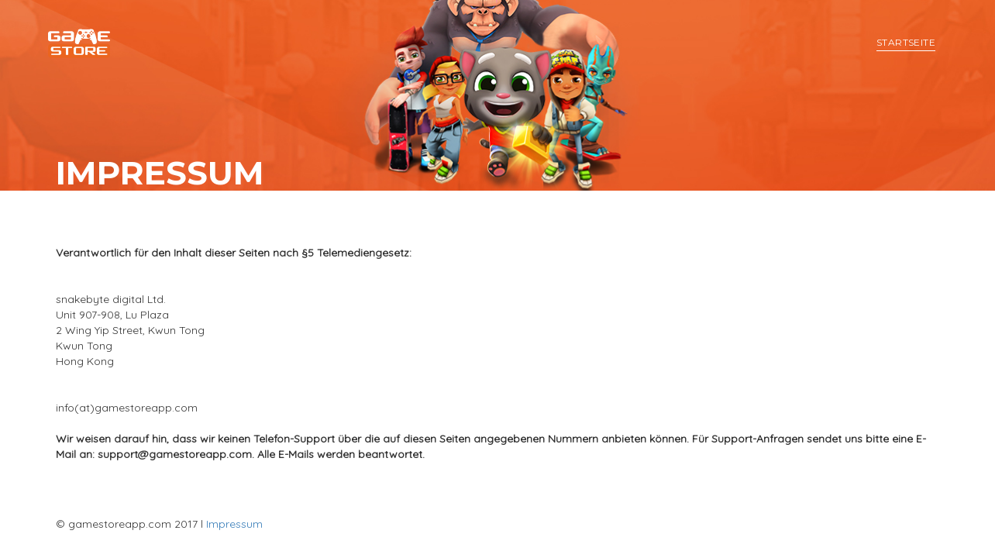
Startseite (905, 42)
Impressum (234, 524)
